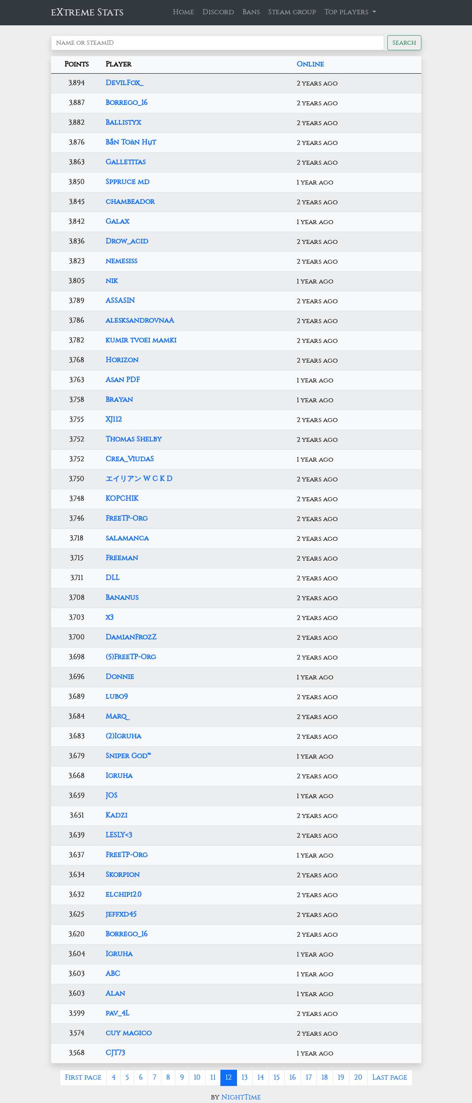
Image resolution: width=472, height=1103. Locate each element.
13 (245, 1077)
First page (83, 1077)
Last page (390, 1077)
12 (229, 1077)
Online (310, 64)
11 (213, 1077)
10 (197, 1077)
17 (309, 1077)
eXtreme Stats (87, 12)
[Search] (217, 42)
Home (183, 12)
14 (261, 1077)
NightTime (241, 1097)
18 (325, 1077)
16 (293, 1077)
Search (404, 43)
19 (341, 1077)
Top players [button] (347, 12)
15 (277, 1077)
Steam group (292, 12)
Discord (218, 12)
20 (358, 1077)
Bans (251, 12)
